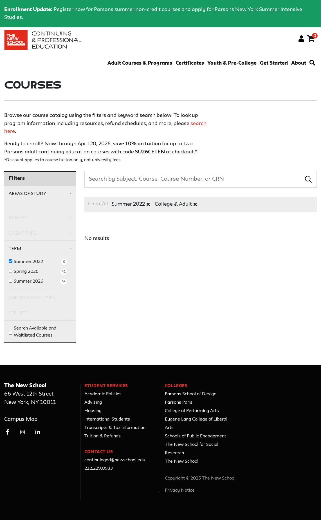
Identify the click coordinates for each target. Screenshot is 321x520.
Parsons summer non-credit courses (137, 9)
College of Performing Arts (192, 411)
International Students (107, 419)
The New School (181, 462)
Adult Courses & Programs (139, 63)
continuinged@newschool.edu (114, 460)
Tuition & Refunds (102, 436)
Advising (93, 403)
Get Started (274, 63)
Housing (93, 411)
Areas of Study (27, 194)
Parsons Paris (178, 403)
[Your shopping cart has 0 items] (311, 39)
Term (15, 249)
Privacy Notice (180, 490)
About (298, 63)
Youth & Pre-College (232, 63)
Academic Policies (103, 394)
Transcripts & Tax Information (114, 428)
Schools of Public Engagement (195, 436)
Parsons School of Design (190, 394)
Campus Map (20, 419)
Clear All (98, 204)
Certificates (190, 63)
